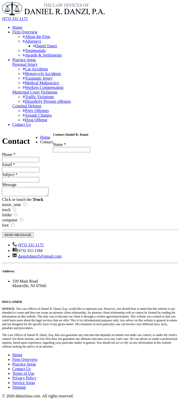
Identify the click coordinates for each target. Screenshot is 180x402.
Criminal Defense (26, 106)
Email (8, 164)
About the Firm (36, 36)
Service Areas (23, 384)
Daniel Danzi (45, 46)
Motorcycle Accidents (42, 73)
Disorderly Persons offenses (47, 101)
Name (59, 144)
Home (17, 27)
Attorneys (32, 41)
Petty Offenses (36, 110)
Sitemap (19, 389)
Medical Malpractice (41, 83)
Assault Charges (37, 115)
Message (9, 184)
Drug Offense (35, 120)
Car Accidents (35, 69)
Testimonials (34, 50)
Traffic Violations (38, 97)
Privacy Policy (24, 379)
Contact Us (21, 124)
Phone (8, 154)
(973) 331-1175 (14, 18)
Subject (9, 174)
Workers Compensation (43, 87)
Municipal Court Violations (35, 92)
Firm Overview (24, 32)
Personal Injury (24, 64)
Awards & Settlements (42, 55)
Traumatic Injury (38, 78)
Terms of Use (23, 375)
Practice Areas (24, 60)
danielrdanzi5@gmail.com (40, 258)
